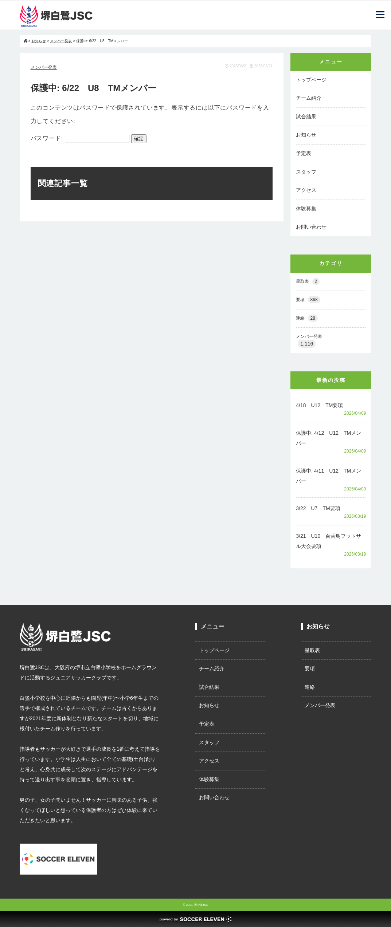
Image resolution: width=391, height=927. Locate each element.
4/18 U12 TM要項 (319, 405)
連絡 (307, 318)
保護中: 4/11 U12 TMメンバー (328, 476)
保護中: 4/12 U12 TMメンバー (328, 438)
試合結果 (306, 116)
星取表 (308, 281)
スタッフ (306, 172)
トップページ (311, 80)
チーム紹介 (308, 98)
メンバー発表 (44, 67)
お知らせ (306, 135)
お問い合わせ (311, 227)
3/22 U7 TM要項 (318, 508)
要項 (308, 299)
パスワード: (80, 138)
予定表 (303, 153)
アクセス (306, 190)
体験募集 (306, 209)
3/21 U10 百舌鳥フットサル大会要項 (328, 541)
